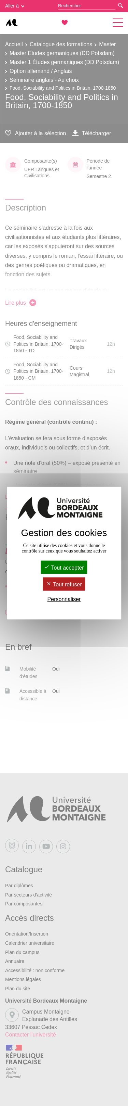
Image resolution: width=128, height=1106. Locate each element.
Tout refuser (64, 584)
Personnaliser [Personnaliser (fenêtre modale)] (64, 599)
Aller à (14, 6)
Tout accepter (64, 567)
